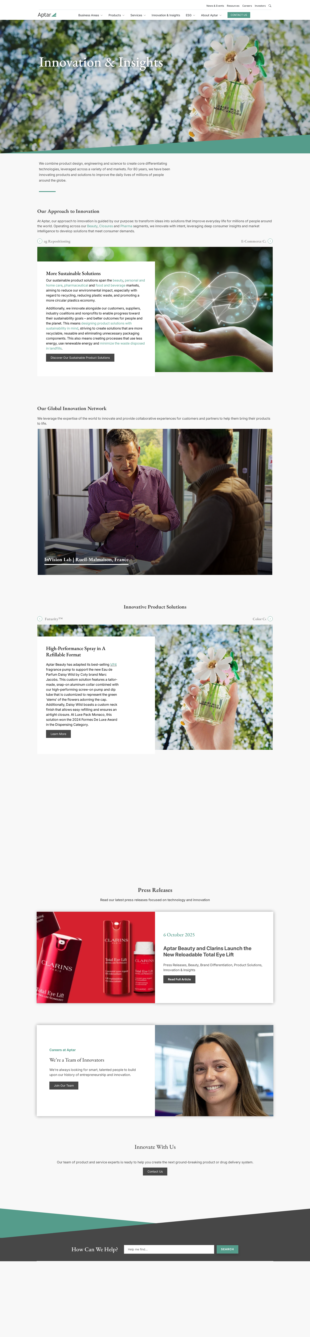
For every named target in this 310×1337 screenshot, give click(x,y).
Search (227, 1249)
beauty (118, 280)
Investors (260, 5)
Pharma (126, 226)
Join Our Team (64, 1085)
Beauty (92, 226)
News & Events (215, 5)
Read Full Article (179, 979)
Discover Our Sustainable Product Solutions (80, 357)
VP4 (113, 664)
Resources (233, 5)
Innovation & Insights (166, 15)
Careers (247, 5)
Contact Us (239, 14)
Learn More (58, 734)
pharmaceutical (76, 285)
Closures (106, 226)
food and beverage (110, 285)
